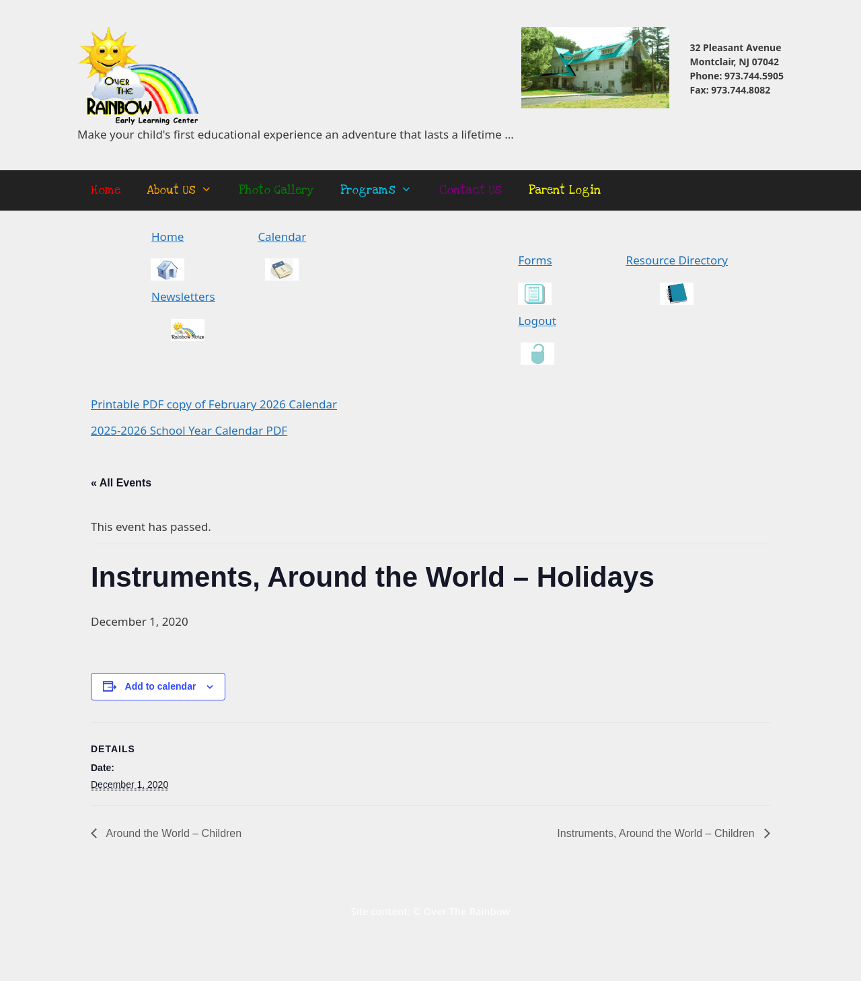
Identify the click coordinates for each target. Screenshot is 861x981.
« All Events (121, 482)
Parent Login (565, 190)
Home (105, 190)
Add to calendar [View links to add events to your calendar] (160, 686)
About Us (186, 190)
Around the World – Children (172, 833)
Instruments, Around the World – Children (657, 833)
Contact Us (470, 190)
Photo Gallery (276, 190)
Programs (382, 190)
